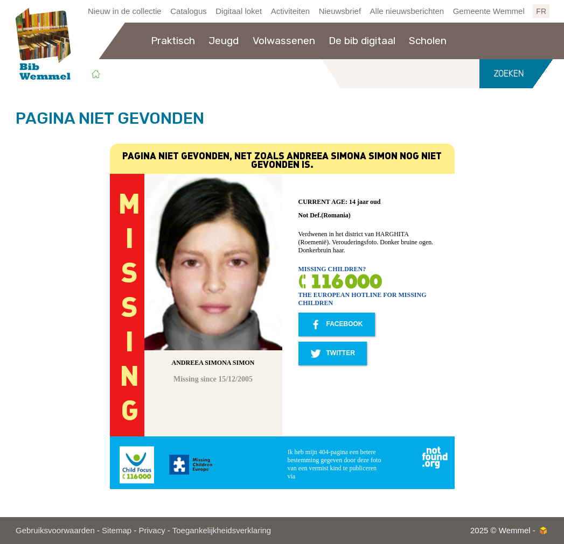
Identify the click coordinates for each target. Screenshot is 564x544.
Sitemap (116, 530)
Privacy (151, 530)
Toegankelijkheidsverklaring (221, 530)
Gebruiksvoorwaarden (55, 530)
